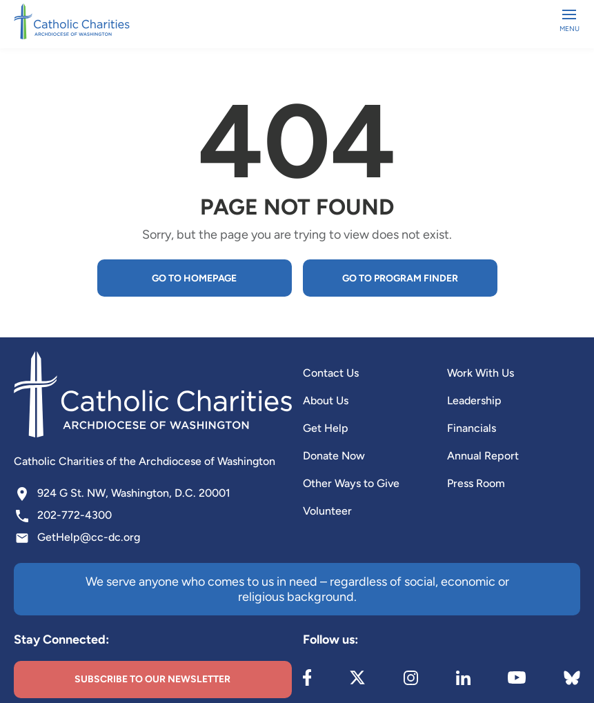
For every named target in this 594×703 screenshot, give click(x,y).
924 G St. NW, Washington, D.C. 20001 (133, 492)
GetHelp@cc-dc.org (88, 537)
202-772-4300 (74, 515)
